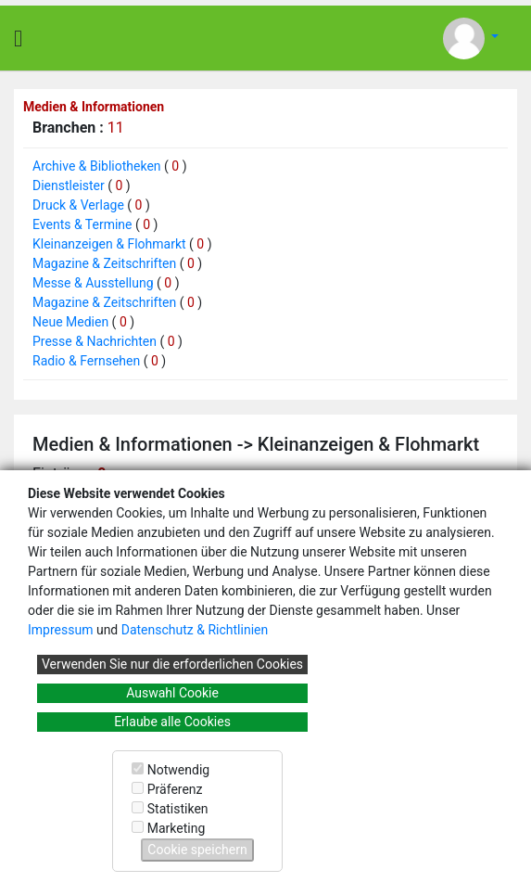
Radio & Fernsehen (86, 360)
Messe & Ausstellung (93, 282)
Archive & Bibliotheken (96, 166)
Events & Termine (82, 224)
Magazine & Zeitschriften (104, 263)
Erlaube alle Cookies (172, 721)
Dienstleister (68, 185)
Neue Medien (70, 321)
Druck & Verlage (78, 205)
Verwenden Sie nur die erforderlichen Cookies (172, 664)
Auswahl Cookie (172, 692)
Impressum (60, 629)
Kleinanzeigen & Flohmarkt (109, 244)
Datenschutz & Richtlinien (194, 629)
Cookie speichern (197, 849)
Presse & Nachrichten (94, 341)
